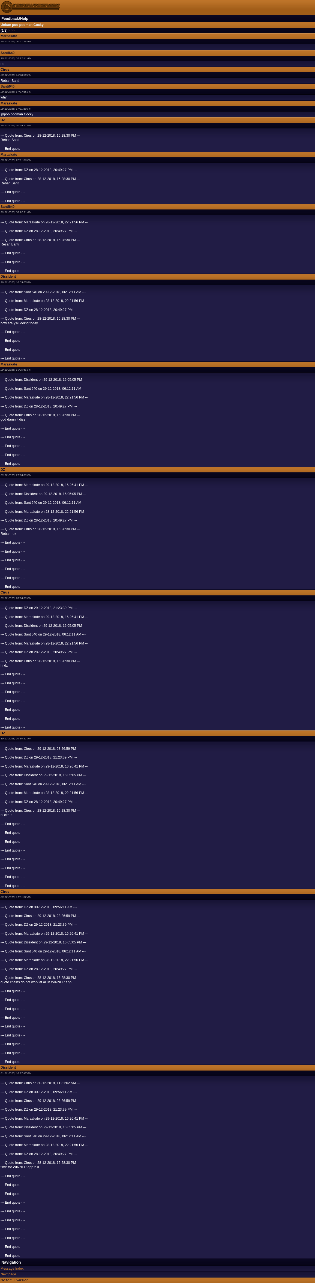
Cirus (5, 69)
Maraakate (9, 36)
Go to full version (15, 1280)
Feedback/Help (14, 18)
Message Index (12, 1268)
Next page (8, 1274)
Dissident (8, 276)
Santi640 (7, 53)
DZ (3, 120)
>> (13, 30)
